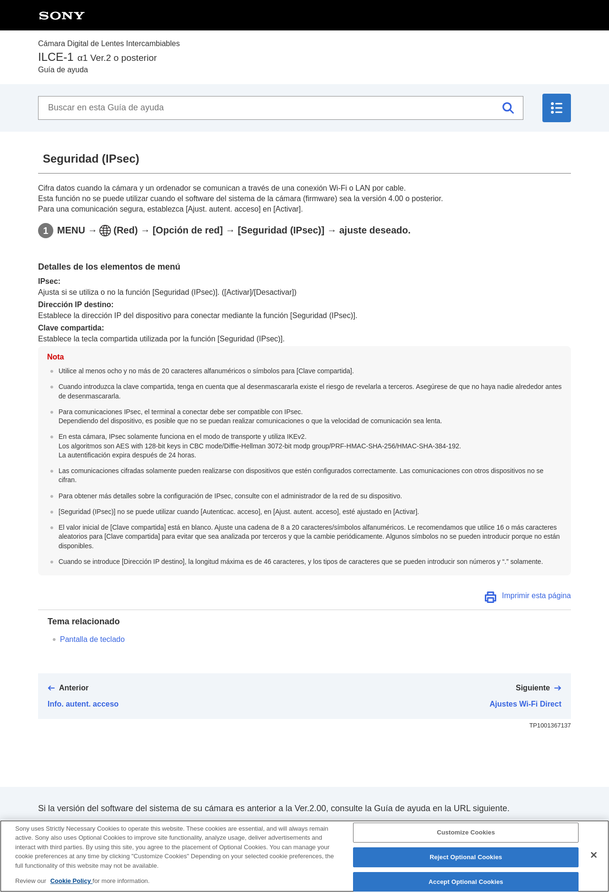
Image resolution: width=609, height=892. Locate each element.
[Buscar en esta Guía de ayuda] (280, 108)
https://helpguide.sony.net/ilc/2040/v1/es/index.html (134, 827)
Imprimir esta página (536, 595)
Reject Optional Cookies (466, 865)
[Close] (593, 863)
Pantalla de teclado (92, 639)
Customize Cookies (466, 840)
